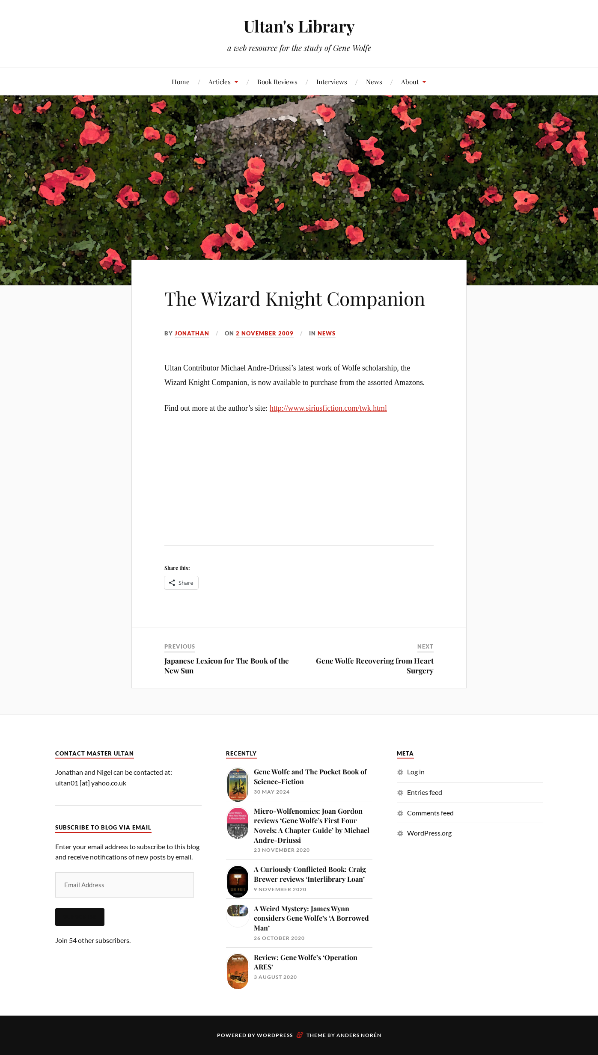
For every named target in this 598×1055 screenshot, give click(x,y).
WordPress (275, 1035)
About (410, 81)
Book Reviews (277, 81)
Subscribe (80, 916)
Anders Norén (358, 1035)
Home (181, 81)
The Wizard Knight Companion (294, 298)
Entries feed (424, 792)
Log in (416, 772)
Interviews (331, 81)
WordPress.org (429, 833)
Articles (219, 81)
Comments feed (430, 813)
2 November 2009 (265, 333)
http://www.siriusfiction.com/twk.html (328, 408)
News (374, 81)
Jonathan (192, 333)
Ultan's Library (299, 26)
